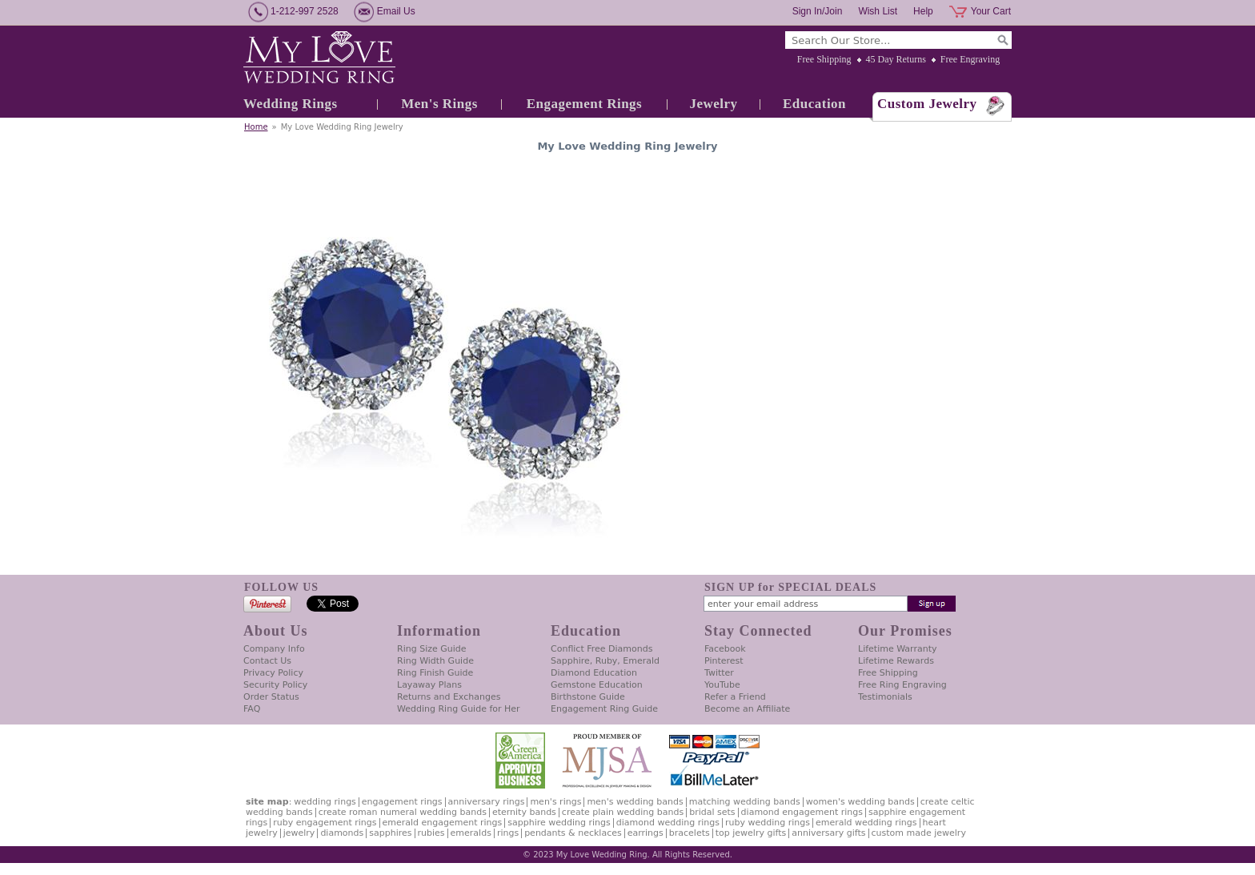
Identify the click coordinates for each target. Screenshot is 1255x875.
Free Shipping (824, 59)
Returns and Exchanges (448, 697)
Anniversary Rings (486, 802)
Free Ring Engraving (902, 685)
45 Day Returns (896, 59)
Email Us (396, 11)
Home (256, 126)
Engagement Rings (584, 103)
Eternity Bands (524, 812)
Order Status (271, 697)
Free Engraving (970, 59)
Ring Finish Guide (435, 673)
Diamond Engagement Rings (802, 812)
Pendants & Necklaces (573, 833)
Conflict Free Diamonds (601, 649)
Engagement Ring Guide (604, 709)
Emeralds (471, 833)
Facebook (725, 649)
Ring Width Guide (435, 661)
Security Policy (275, 685)
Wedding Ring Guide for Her (458, 709)
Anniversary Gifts (828, 833)
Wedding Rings (290, 103)
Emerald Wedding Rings (866, 822)
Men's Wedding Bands (635, 802)
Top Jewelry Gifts (751, 833)
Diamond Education (594, 673)
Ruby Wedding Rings (767, 822)
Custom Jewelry (927, 103)
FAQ (251, 709)
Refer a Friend (735, 697)
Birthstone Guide (588, 697)
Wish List (877, 11)
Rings (508, 833)
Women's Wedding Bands (860, 802)
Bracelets (689, 833)
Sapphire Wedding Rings (559, 822)
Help (923, 11)
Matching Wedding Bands (744, 802)
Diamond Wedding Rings (668, 822)
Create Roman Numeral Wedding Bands (403, 812)
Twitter (719, 673)
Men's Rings (439, 103)
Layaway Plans (429, 685)
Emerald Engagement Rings (443, 822)
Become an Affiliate (747, 709)
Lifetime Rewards (896, 661)
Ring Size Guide (432, 649)
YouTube (722, 685)
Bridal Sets (712, 812)
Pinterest (724, 661)
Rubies (431, 833)
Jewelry (713, 103)
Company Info (274, 649)
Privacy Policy (273, 673)
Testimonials (885, 697)
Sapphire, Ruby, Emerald (605, 661)
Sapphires (390, 833)
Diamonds (341, 833)
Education (814, 103)
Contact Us (267, 661)
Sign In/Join (817, 11)
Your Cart (991, 11)
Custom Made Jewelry (919, 833)
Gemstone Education (597, 685)
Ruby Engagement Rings (324, 822)
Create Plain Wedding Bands (623, 812)
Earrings (646, 833)
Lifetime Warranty (897, 649)
